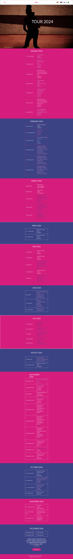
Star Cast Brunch (40, 398)
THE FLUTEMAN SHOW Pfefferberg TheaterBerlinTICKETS (41, 83)
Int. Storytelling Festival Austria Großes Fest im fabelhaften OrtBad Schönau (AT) (42, 294)
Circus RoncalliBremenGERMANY (40, 56)
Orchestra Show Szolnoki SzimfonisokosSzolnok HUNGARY (42, 359)
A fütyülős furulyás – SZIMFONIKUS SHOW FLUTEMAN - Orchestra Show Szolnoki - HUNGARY (42, 198)
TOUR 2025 (36, 549)
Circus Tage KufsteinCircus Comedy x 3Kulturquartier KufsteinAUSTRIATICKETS (42, 112)
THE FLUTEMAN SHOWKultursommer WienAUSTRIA (42, 334)
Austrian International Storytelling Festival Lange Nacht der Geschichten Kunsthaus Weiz (42, 264)
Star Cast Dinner (40, 385)
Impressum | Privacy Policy (33, 555)
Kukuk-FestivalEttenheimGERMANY (40, 324)
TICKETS (39, 414)
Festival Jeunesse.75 (41, 448)
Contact (40, 555)
